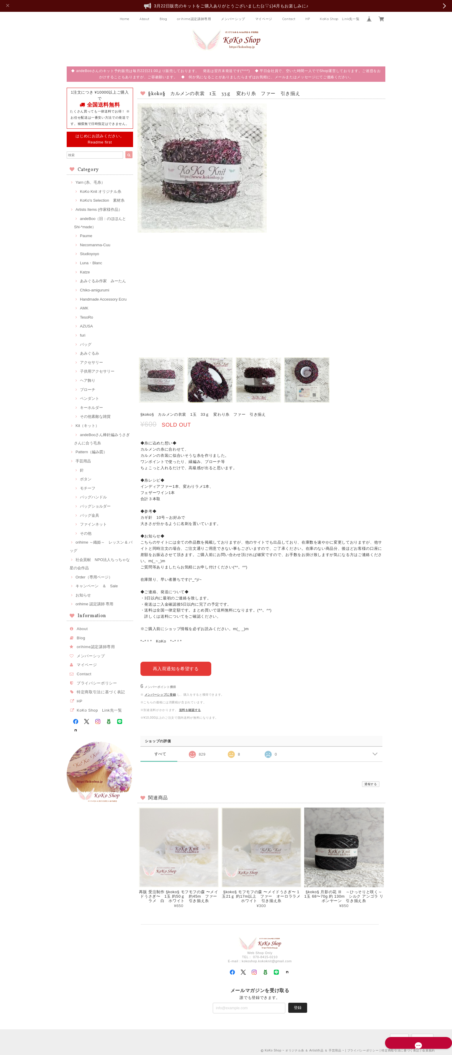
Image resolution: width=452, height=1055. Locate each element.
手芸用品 (83, 461)
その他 (85, 533)
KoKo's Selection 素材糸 (102, 200)
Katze (85, 272)
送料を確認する (190, 709)
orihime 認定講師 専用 (94, 604)
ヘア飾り (87, 380)
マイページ (263, 19)
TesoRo (86, 317)
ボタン (85, 479)
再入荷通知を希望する (176, 667)
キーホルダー (91, 407)
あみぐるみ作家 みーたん (103, 281)
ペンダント (89, 398)
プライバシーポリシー (97, 683)
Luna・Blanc (91, 263)
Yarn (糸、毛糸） (90, 182)
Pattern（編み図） (91, 452)
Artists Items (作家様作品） (99, 209)
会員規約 (428, 1049)
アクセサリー (91, 362)
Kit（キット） (87, 425)
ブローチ (87, 389)
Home (125, 19)
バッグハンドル (93, 497)
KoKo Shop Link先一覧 (339, 19)
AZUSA (86, 326)
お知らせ (83, 595)
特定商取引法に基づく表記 (101, 692)
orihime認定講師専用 (194, 19)
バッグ (85, 344)
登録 (298, 1007)
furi (82, 335)
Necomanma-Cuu (95, 245)
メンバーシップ (233, 19)
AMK (84, 308)
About (145, 19)
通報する (370, 783)
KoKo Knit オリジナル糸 (100, 191)
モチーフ (87, 488)
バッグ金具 (89, 515)
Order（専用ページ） (94, 577)
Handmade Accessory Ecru (103, 299)
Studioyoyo (89, 254)
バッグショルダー (95, 506)
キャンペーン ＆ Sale (97, 586)
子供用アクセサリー (97, 371)
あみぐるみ (89, 353)
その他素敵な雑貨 (95, 416)
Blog (163, 19)
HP (307, 19)
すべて (160, 753)
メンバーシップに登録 (160, 693)
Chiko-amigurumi (94, 290)
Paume (86, 236)
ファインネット (93, 524)
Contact (289, 19)
